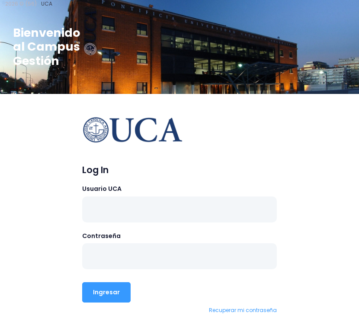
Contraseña (101, 236)
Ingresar (106, 292)
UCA (46, 3)
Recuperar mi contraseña (243, 310)
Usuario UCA (102, 188)
